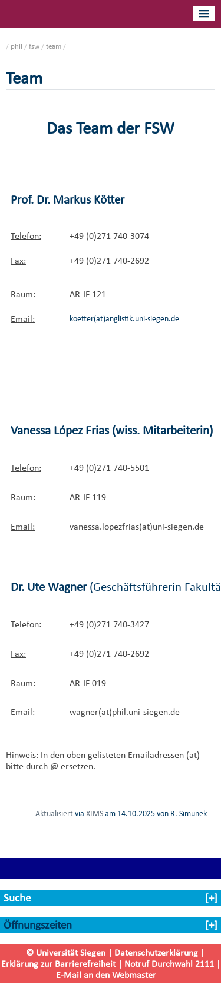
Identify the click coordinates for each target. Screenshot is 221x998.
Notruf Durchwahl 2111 (169, 963)
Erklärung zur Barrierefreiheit (58, 963)
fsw (34, 46)
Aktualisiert (54, 813)
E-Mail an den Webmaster (106, 974)
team (53, 46)
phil (16, 46)
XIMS (94, 813)
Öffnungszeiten (38, 925)
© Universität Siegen (65, 952)
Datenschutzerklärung (156, 952)
